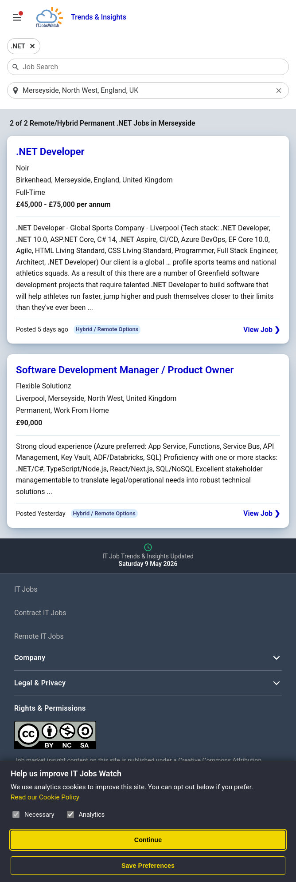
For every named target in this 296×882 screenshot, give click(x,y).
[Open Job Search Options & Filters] (17, 17)
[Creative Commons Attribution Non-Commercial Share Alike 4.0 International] (147, 732)
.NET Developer (50, 152)
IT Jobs (26, 589)
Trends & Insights (98, 17)
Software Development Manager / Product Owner (125, 370)
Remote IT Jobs (39, 637)
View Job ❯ (261, 330)
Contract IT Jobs (40, 613)
